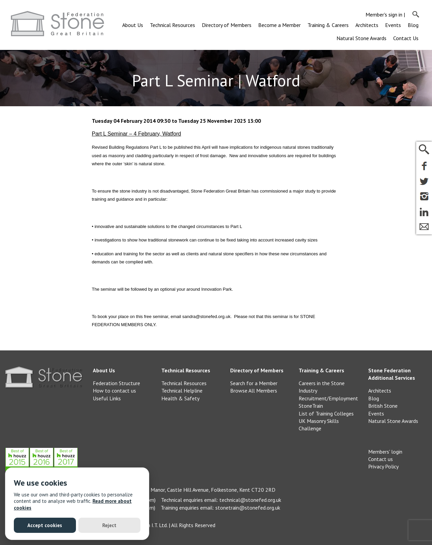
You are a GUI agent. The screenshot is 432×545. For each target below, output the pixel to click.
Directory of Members (226, 25)
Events (393, 25)
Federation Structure (116, 383)
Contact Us (405, 38)
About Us (132, 25)
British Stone (383, 405)
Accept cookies (44, 525)
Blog (413, 25)
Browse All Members (253, 390)
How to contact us (114, 390)
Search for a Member (253, 383)
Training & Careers (328, 25)
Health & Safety (180, 398)
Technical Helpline (181, 390)
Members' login (385, 451)
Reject (109, 525)
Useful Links (107, 398)
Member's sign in (384, 14)
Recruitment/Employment (328, 398)
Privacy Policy (383, 466)
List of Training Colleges (326, 413)
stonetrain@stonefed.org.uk (247, 507)
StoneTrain (311, 405)
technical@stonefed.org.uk (250, 499)
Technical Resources (172, 25)
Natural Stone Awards (361, 38)
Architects (366, 25)
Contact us (380, 459)
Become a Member (279, 25)
